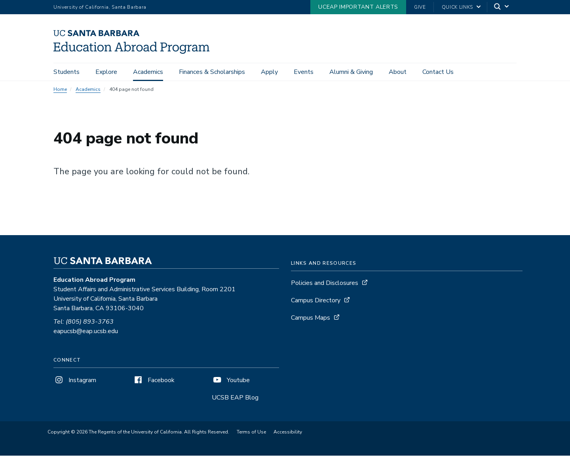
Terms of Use (251, 434)
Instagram (74, 382)
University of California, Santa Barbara (99, 7)
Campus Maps (310, 320)
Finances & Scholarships (212, 72)
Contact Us (438, 72)
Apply (269, 72)
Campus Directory (315, 302)
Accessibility (288, 434)
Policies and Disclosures (324, 285)
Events (304, 72)
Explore (106, 72)
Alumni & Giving (351, 72)
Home (60, 92)
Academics (148, 72)
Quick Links (457, 7)
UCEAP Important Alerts (358, 7)
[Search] (502, 7)
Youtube (231, 382)
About (398, 72)
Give (420, 7)
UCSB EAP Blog (235, 400)
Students (66, 72)
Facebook (154, 382)
